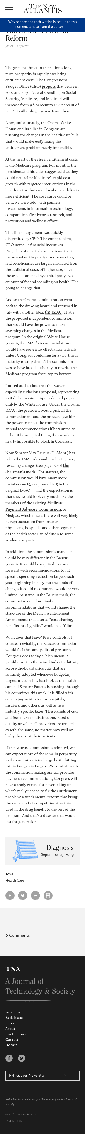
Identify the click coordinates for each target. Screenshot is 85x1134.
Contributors (15, 1034)
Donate (11, 1045)
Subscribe (12, 1012)
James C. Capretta (17, 46)
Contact (12, 1040)
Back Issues (14, 1018)
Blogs (9, 1023)
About (10, 1029)
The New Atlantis (25, 1114)
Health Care (14, 881)
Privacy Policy (13, 1120)
